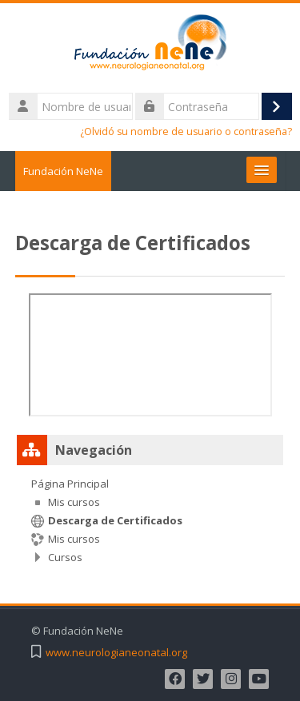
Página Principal (70, 483)
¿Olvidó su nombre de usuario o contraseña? (186, 131)
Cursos (65, 557)
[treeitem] (150, 520)
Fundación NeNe (63, 171)
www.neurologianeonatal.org (116, 653)
